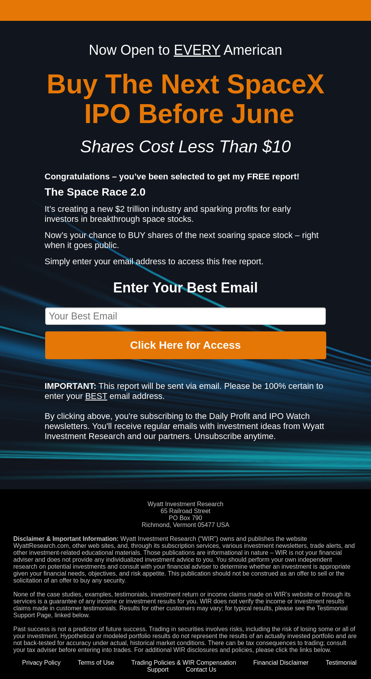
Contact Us (201, 669)
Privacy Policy (41, 662)
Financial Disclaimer (280, 662)
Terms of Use (96, 662)
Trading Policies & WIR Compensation (183, 662)
